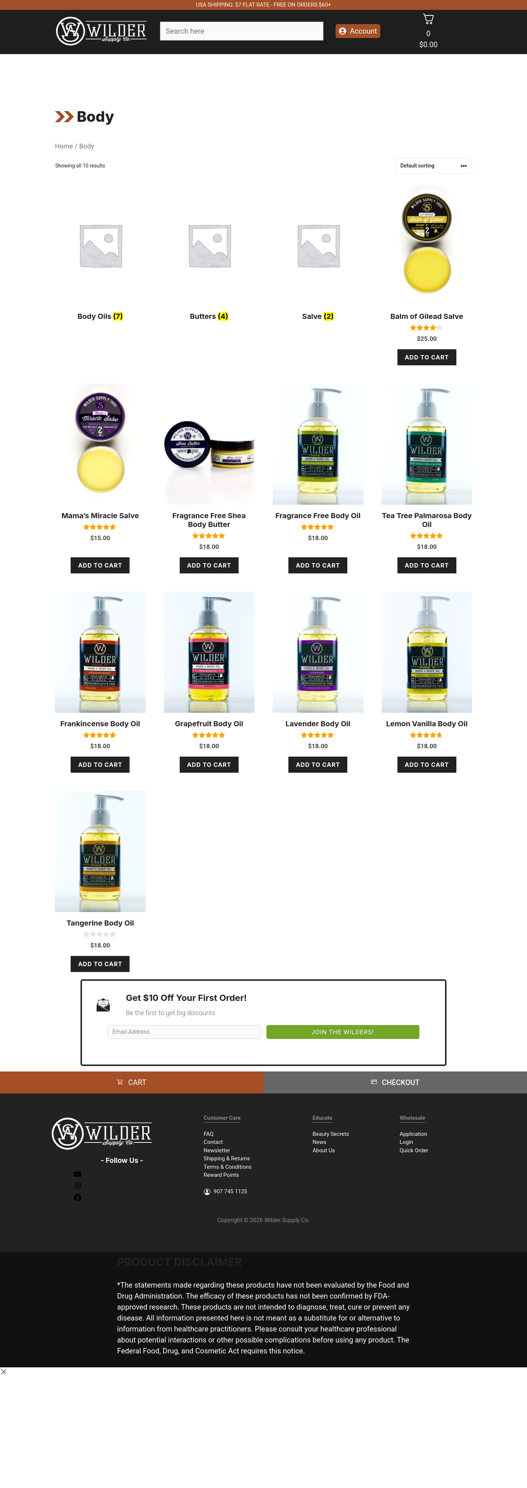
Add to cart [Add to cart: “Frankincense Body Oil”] (100, 764)
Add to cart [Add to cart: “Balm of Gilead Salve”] (427, 357)
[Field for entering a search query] (242, 31)
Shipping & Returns (227, 1158)
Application (413, 1134)
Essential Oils (252, 74)
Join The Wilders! (342, 1032)
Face (166, 74)
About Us (324, 1150)
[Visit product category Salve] (318, 254)
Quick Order (414, 1150)
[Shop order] (434, 166)
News (319, 1142)
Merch (389, 74)
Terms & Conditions (228, 1167)
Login (406, 1142)
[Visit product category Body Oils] (100, 254)
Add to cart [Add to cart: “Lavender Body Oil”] (318, 764)
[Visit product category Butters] (209, 254)
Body (201, 74)
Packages (351, 74)
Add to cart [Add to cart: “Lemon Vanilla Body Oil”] (427, 764)
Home (64, 146)
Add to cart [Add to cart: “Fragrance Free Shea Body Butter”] (209, 565)
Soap (129, 74)
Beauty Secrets (331, 1134)
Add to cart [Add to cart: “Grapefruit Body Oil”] (209, 764)
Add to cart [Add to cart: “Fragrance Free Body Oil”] (318, 565)
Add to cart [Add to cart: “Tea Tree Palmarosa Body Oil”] (427, 565)
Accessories (305, 74)
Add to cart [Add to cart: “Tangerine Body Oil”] (100, 964)
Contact (213, 1142)
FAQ (209, 1134)
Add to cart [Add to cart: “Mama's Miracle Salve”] (100, 565)
